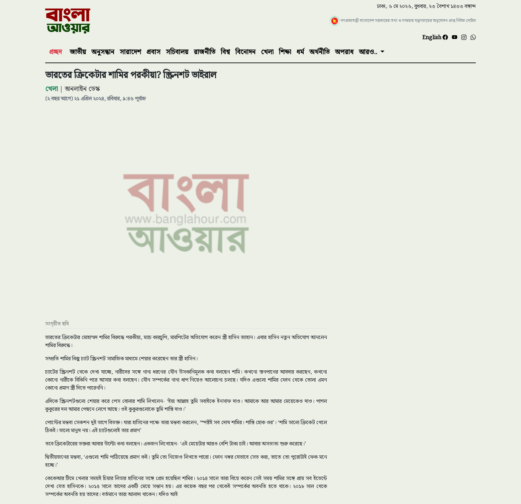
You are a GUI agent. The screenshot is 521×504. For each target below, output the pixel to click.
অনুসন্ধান (102, 52)
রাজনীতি (204, 52)
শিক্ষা (285, 52)
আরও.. (369, 52)
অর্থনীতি (319, 52)
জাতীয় (78, 52)
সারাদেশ (130, 52)
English (432, 38)
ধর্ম (300, 52)
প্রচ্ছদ (55, 52)
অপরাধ (344, 52)
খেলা (267, 52)
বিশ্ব (225, 52)
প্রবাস (153, 52)
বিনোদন (245, 52)
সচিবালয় (177, 52)
